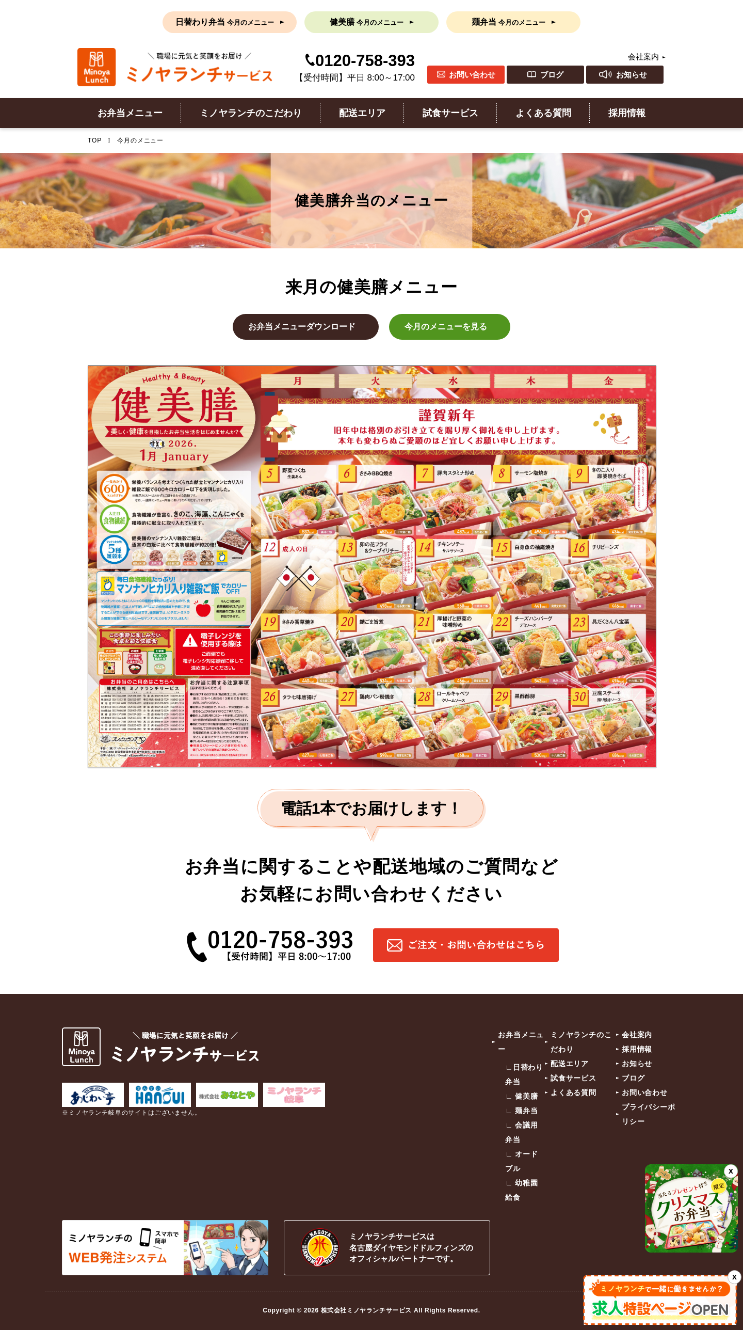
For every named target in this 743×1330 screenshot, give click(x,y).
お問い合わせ (472, 74)
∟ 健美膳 (521, 1096)
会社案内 (643, 56)
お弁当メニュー (130, 113)
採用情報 (626, 113)
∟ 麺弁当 (521, 1110)
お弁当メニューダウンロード (302, 326)
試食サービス (450, 113)
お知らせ (631, 74)
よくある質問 (543, 113)
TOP (95, 140)
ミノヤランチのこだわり (251, 113)
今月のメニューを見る (446, 326)
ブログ (551, 74)
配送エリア (362, 113)
